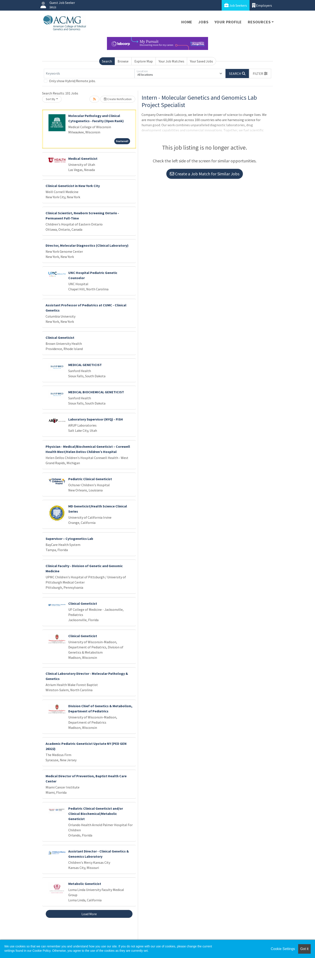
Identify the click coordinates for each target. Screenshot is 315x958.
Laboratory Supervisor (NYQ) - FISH (95, 419)
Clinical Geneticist (60, 337)
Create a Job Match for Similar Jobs (204, 173)
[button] (260, 73)
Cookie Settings (283, 949)
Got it (304, 949)
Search (107, 61)
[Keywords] (89, 73)
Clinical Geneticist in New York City (73, 186)
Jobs (203, 21)
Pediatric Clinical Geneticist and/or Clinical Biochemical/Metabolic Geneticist (95, 813)
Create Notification (118, 99)
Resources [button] (259, 21)
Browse (123, 61)
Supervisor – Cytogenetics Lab (69, 538)
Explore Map (143, 61)
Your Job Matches (171, 61)
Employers (262, 5)
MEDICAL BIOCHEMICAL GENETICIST (96, 392)
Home (186, 21)
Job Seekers (235, 5)
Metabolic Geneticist (84, 883)
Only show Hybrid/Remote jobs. (72, 81)
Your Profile (228, 21)
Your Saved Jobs (201, 61)
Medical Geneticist (82, 158)
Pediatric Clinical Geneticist (90, 479)
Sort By (50, 99)
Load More (89, 914)
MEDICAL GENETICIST (85, 365)
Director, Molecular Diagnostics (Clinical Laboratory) (87, 245)
